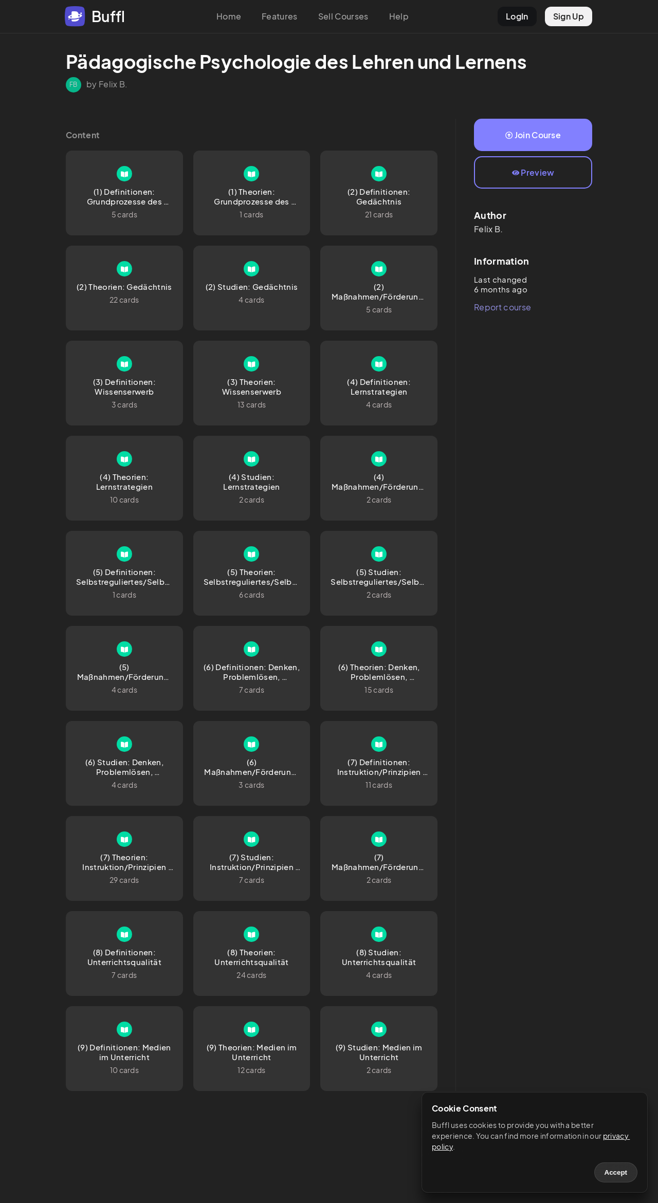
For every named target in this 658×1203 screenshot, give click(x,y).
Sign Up (568, 16)
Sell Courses (343, 16)
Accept (616, 1172)
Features (280, 16)
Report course (502, 307)
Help (399, 16)
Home (228, 16)
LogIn (517, 16)
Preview (533, 172)
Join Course (533, 134)
